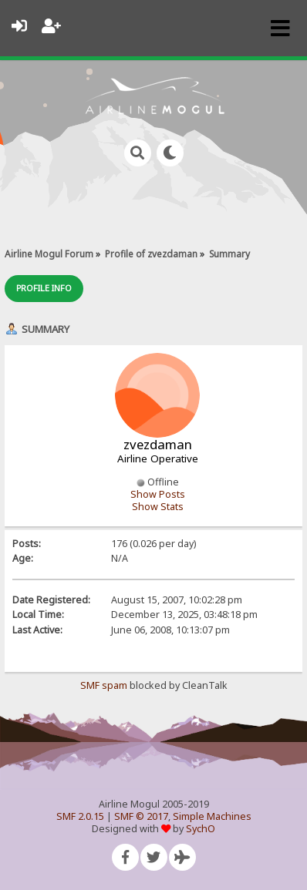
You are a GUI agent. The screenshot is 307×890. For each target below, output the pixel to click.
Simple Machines (212, 816)
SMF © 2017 (141, 816)
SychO (200, 828)
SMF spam (103, 685)
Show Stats (158, 506)
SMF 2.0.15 (80, 816)
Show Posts (157, 494)
